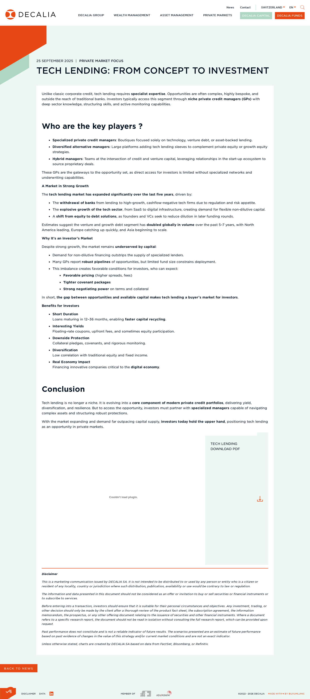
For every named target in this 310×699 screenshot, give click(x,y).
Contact (245, 7)
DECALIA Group (91, 15)
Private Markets (217, 15)
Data (42, 693)
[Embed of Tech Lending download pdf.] (123, 497)
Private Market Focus (101, 61)
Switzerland (271, 7)
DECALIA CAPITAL (256, 15)
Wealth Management (132, 15)
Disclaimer (28, 693)
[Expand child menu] (107, 15)
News (230, 7)
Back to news (18, 668)
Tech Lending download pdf (225, 446)
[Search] (302, 7)
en (291, 7)
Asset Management (177, 15)
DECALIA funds (289, 15)
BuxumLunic (297, 693)
